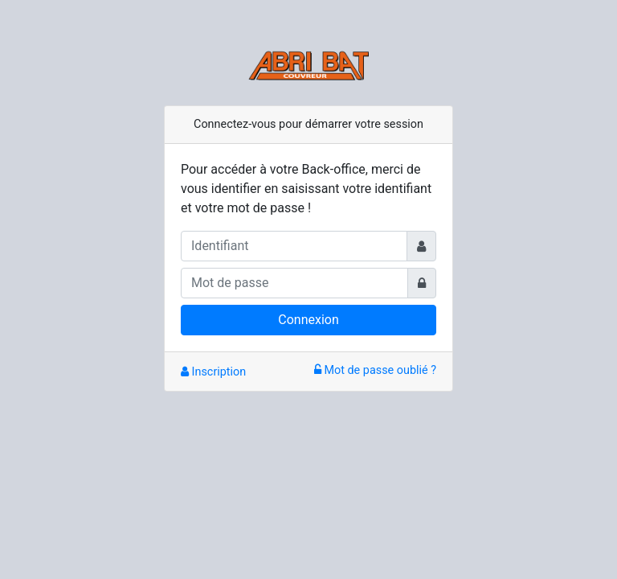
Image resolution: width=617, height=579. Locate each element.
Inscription (213, 372)
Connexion (308, 319)
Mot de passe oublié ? (375, 370)
